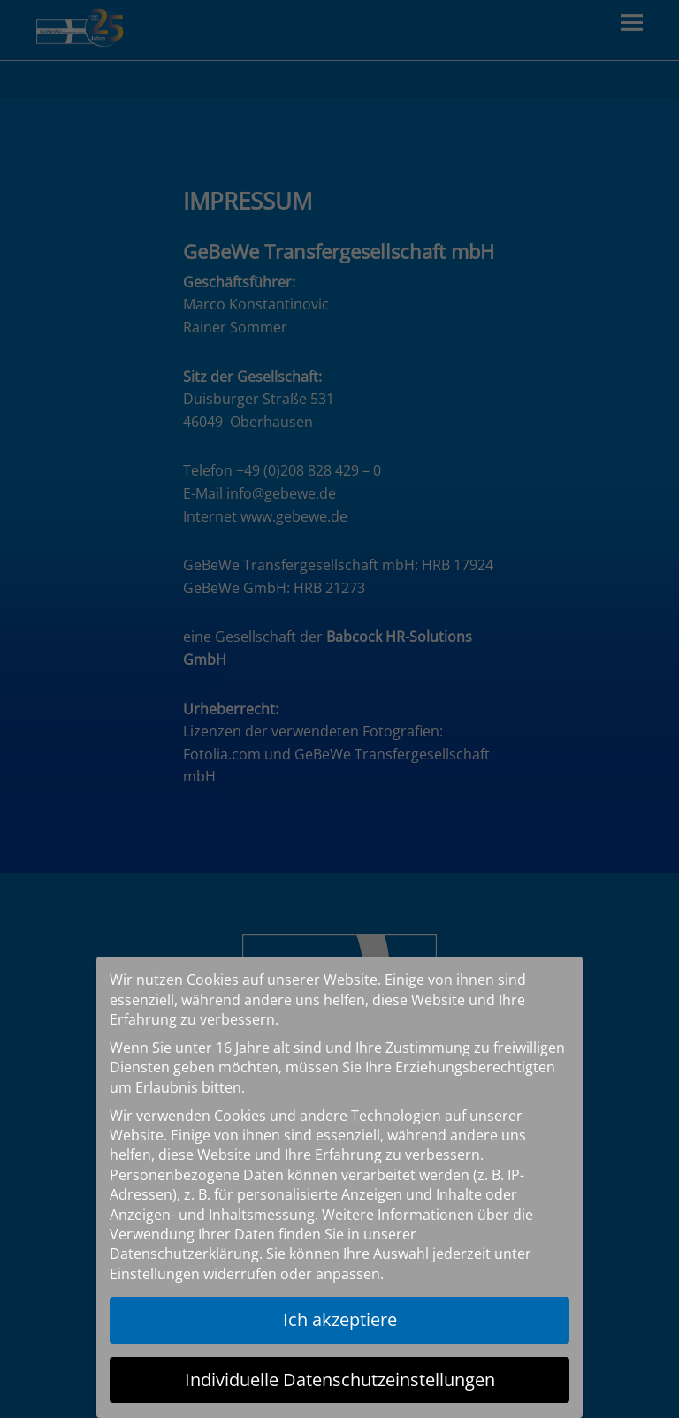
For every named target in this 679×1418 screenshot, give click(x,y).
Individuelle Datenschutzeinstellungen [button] (340, 1379)
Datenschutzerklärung (184, 1253)
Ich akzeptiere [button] (340, 1319)
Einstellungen (155, 1274)
